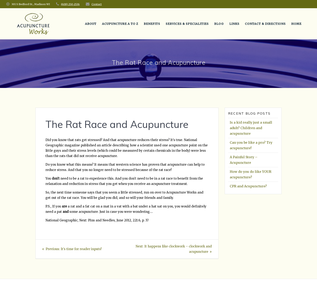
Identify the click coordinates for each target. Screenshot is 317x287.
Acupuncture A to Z (120, 24)
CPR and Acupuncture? (248, 186)
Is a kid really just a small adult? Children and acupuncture (251, 128)
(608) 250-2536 (70, 4)
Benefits (152, 24)
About (90, 24)
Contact (97, 4)
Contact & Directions (265, 24)
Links (234, 24)
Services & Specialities (187, 24)
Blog (219, 24)
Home (296, 24)
